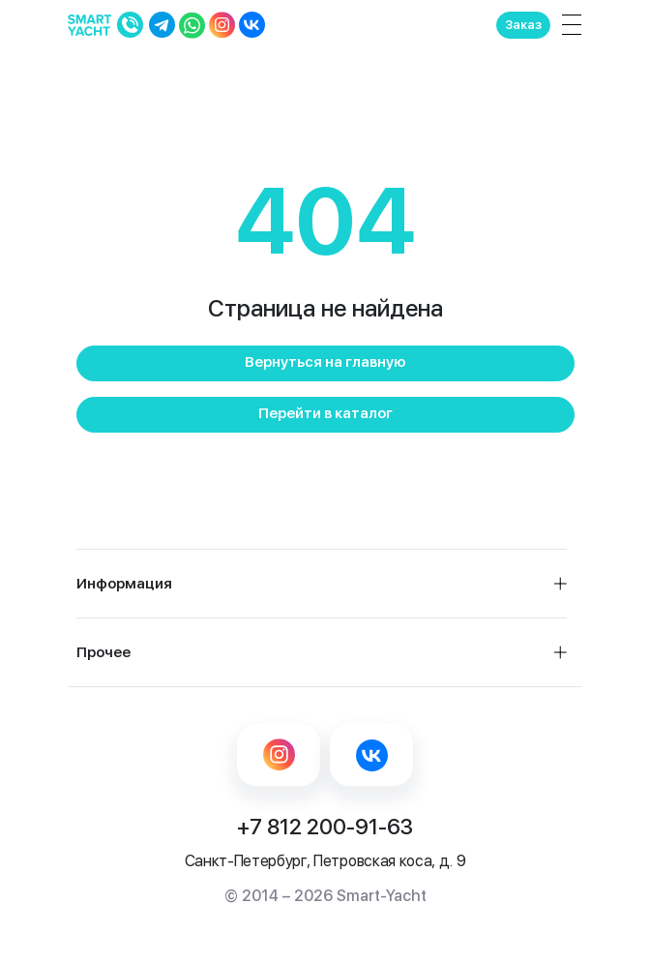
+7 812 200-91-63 (325, 826)
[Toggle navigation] (568, 25)
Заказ (523, 24)
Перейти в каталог (325, 413)
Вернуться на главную (325, 362)
